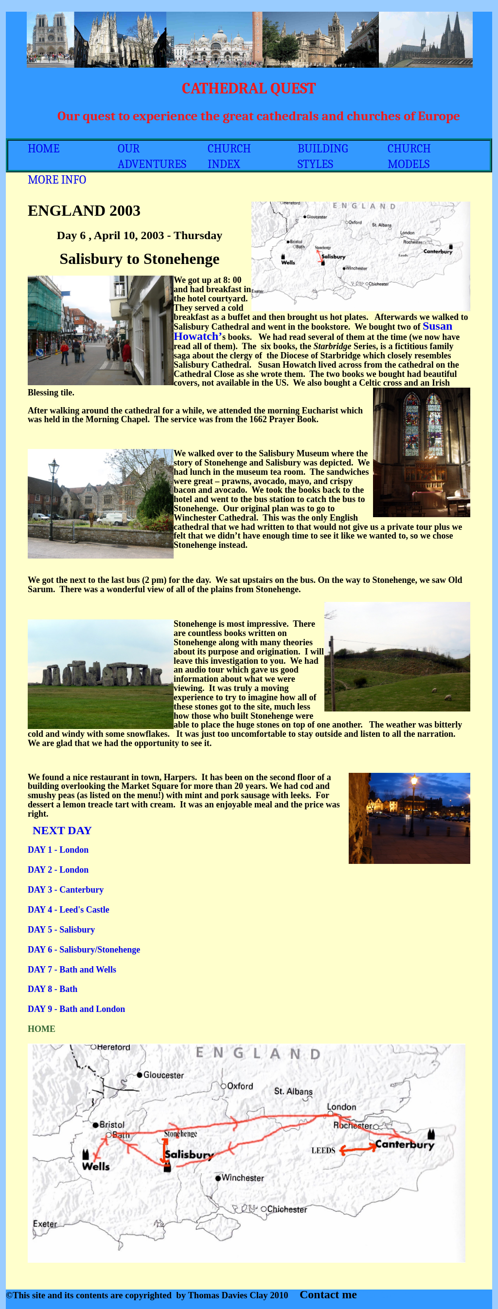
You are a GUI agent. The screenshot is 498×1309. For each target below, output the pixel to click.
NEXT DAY (61, 830)
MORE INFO (57, 180)
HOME (43, 148)
